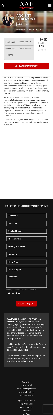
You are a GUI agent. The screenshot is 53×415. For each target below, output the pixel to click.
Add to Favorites (24, 24)
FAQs (38, 29)
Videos (30, 29)
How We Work (26, 385)
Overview (20, 29)
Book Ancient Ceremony (26, 66)
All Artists (27, 411)
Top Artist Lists (26, 404)
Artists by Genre (26, 407)
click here (8, 125)
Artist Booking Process (26, 389)
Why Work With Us (26, 392)
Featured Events (26, 396)
